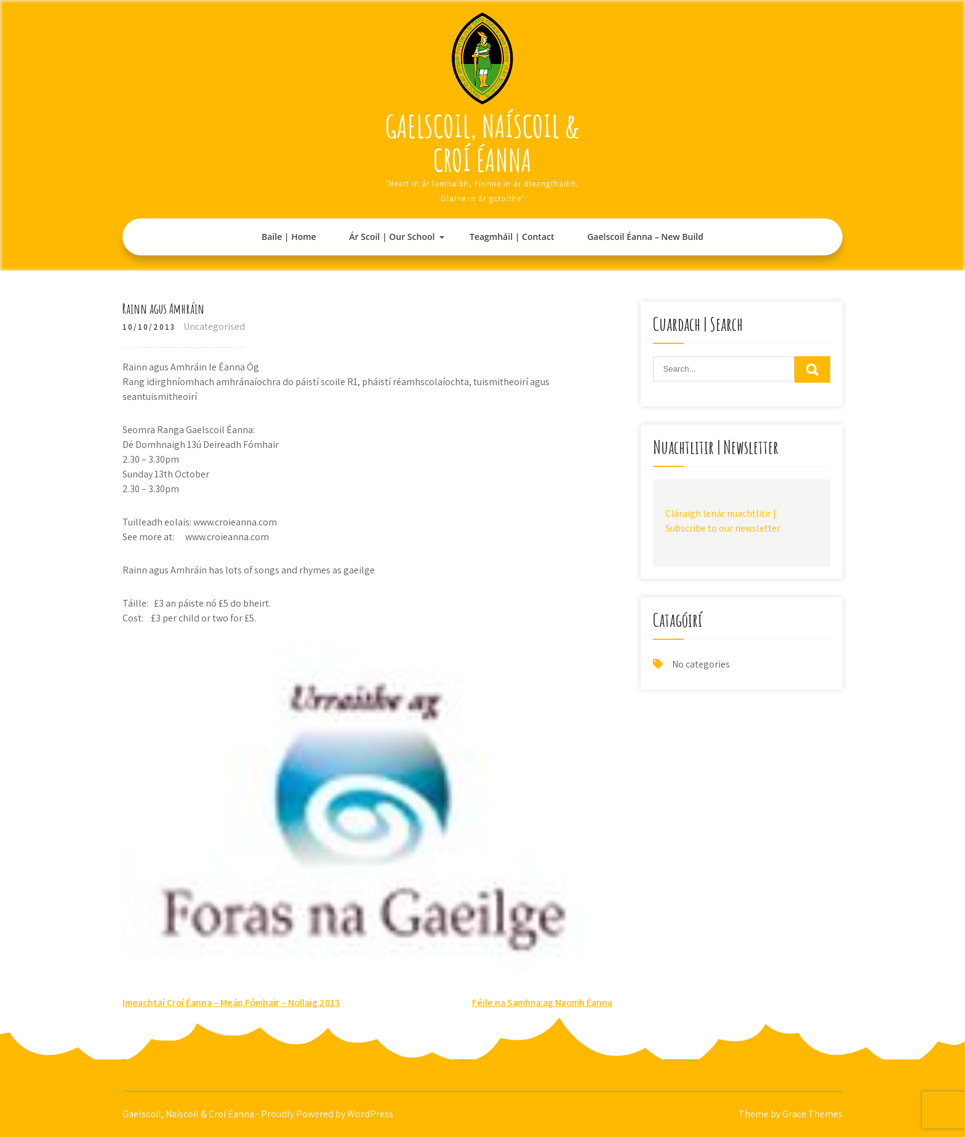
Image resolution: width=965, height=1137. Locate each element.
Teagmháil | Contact (512, 236)
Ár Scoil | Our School (391, 236)
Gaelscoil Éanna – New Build (645, 236)
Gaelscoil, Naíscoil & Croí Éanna (482, 142)
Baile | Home (289, 236)
